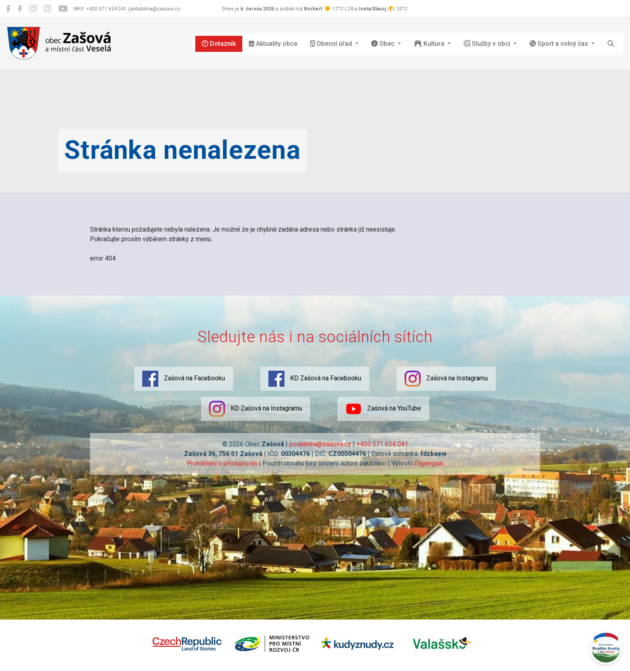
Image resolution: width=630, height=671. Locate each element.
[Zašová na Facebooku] (8, 9)
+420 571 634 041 (382, 444)
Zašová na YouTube (383, 409)
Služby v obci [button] (488, 43)
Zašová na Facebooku (183, 379)
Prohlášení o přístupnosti (222, 463)
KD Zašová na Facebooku (314, 379)
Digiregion (428, 463)
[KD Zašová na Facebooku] (20, 9)
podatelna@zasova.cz (320, 444)
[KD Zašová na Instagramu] (47, 9)
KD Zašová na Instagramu (255, 409)
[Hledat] (610, 44)
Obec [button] (383, 43)
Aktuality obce (273, 43)
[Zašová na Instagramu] (33, 9)
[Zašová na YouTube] (63, 9)
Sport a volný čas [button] (560, 43)
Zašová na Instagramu (446, 379)
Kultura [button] (430, 43)
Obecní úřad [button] (332, 43)
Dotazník (219, 43)
